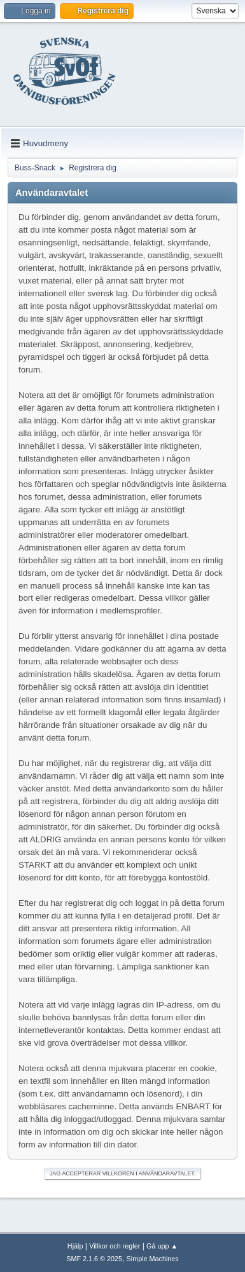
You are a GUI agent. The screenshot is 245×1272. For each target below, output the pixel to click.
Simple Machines (153, 1258)
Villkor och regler (114, 1246)
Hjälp (75, 1246)
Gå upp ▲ (162, 1246)
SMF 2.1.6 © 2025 (94, 1258)
